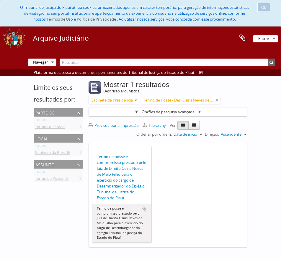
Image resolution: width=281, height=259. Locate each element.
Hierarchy (155, 125)
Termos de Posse (50, 127)
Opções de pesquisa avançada (168, 111)
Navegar (40, 62)
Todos (40, 120)
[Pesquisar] (167, 62)
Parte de (45, 112)
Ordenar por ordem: (154, 134)
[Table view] (194, 125)
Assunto (45, 164)
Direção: (212, 134)
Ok (263, 7)
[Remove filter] (136, 100)
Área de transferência (242, 38)
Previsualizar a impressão (114, 125)
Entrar (263, 38)
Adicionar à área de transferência (144, 209)
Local (41, 138)
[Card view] (183, 125)
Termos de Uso (60, 19)
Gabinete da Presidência (56, 153)
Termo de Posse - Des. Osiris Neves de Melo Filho (77, 179)
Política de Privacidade (96, 19)
